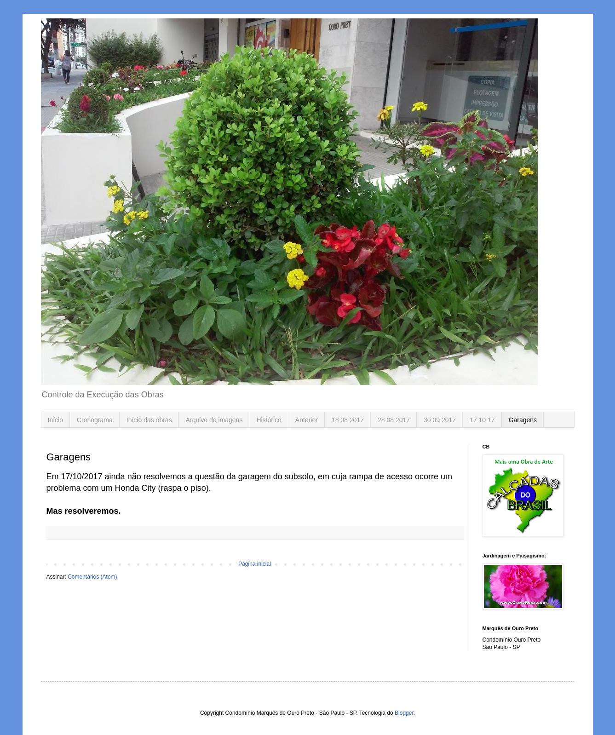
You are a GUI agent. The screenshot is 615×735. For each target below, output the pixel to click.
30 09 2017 (440, 420)
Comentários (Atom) (92, 577)
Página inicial (254, 564)
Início (55, 420)
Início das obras (149, 420)
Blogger (404, 713)
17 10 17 (482, 420)
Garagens (523, 420)
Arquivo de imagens (214, 420)
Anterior (306, 420)
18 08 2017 (348, 420)
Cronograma (95, 420)
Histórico (268, 420)
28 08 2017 (394, 420)
